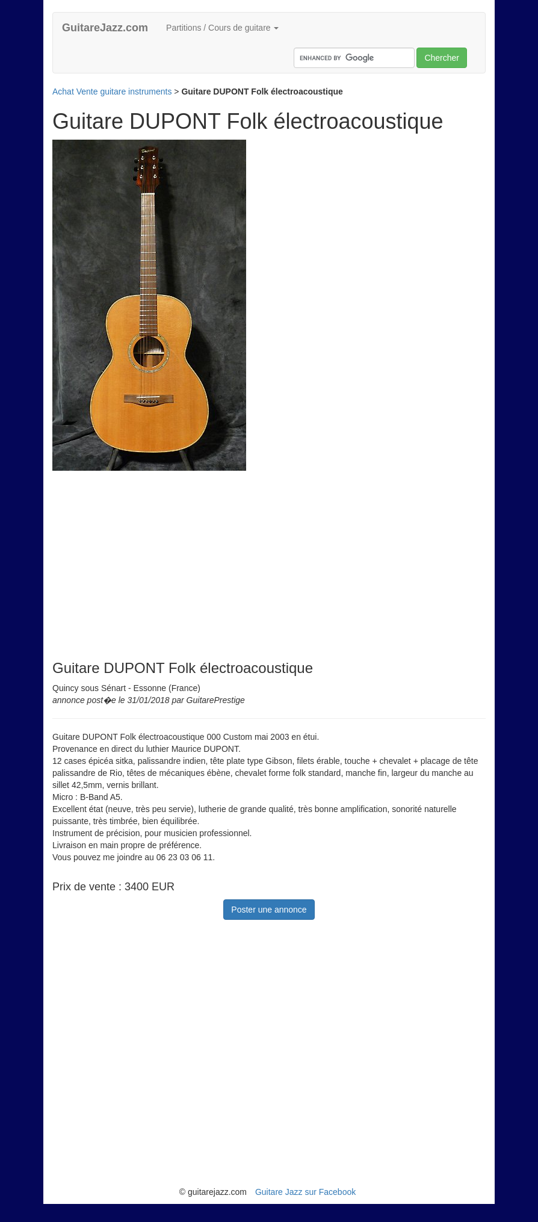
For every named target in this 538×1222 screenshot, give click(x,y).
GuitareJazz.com (105, 28)
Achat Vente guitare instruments (112, 91)
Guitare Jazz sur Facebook (305, 1192)
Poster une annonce (268, 909)
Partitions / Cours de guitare (222, 28)
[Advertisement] (153, 555)
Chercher (441, 58)
